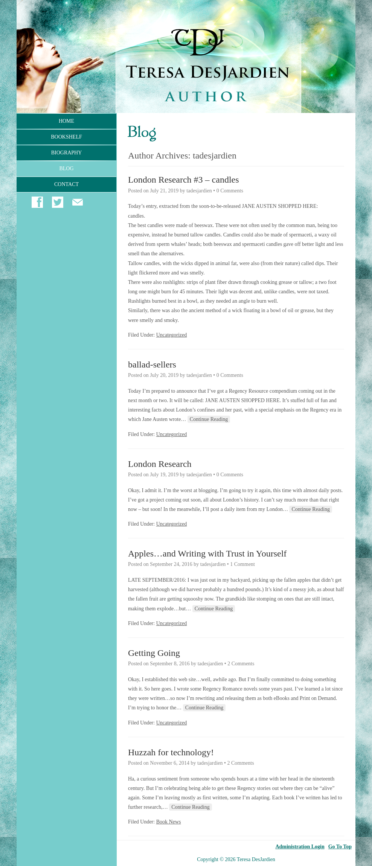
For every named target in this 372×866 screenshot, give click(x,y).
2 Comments (240, 663)
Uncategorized (171, 335)
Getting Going (154, 653)
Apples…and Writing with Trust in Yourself (207, 553)
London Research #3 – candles (183, 179)
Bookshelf (66, 137)
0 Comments (229, 191)
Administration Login (299, 846)
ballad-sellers (152, 364)
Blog (66, 168)
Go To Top (340, 846)
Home (66, 121)
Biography (66, 153)
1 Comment (242, 564)
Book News (168, 822)
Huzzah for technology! (171, 752)
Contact (66, 184)
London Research (160, 464)
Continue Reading (209, 419)
